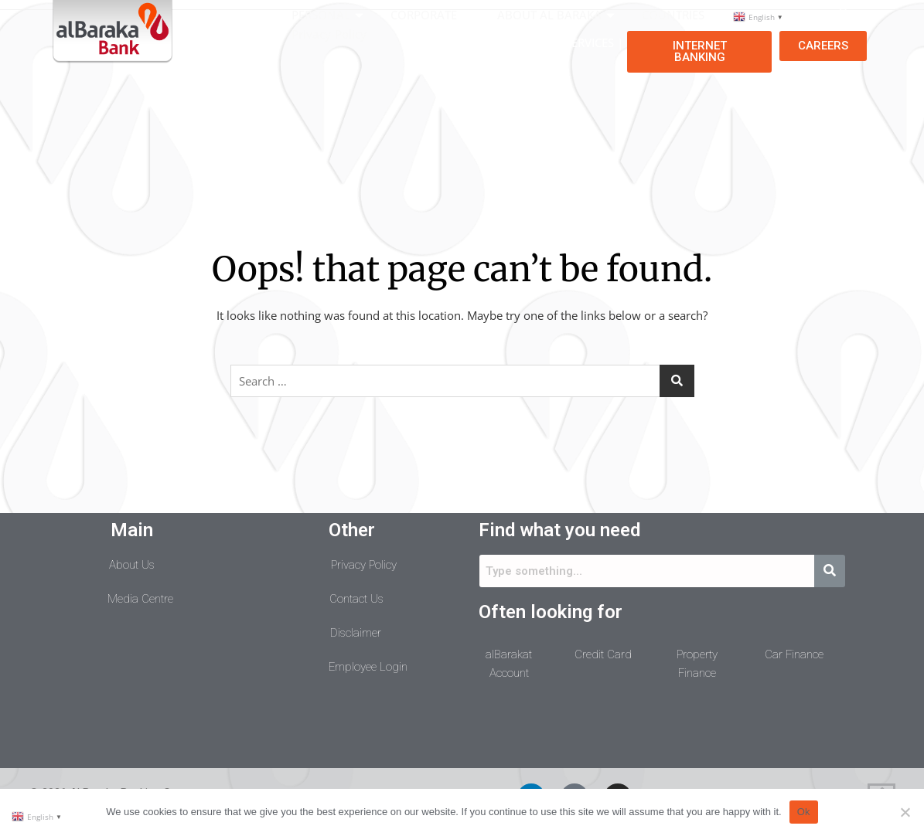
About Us (132, 565)
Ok (803, 811)
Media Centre (140, 599)
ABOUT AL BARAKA (558, 15)
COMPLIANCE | (500, 42)
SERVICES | (594, 42)
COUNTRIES (681, 15)
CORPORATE (432, 15)
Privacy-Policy (329, 34)
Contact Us (356, 599)
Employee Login (368, 667)
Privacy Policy (364, 565)
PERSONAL (329, 15)
